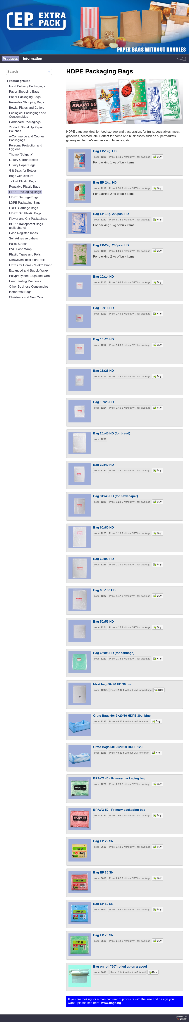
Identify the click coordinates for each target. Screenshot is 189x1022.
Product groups (18, 81)
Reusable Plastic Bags (24, 186)
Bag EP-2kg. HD (105, 182)
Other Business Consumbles (28, 286)
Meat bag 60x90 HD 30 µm (112, 684)
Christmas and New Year (26, 297)
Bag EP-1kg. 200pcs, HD (111, 214)
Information (32, 59)
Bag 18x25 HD (103, 402)
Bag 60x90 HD (103, 559)
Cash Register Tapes (23, 233)
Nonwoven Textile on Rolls (27, 260)
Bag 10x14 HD (103, 276)
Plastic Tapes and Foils (25, 254)
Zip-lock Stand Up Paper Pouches (26, 129)
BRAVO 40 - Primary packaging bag (119, 778)
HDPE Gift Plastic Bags (25, 213)
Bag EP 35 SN (103, 872)
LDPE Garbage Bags (23, 208)
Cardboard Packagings (25, 122)
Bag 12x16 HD (103, 308)
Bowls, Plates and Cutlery (26, 107)
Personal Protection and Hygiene (25, 147)
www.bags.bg (111, 1003)
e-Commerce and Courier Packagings (26, 138)
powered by (182, 1017)
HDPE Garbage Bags (24, 197)
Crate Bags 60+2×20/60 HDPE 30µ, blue (122, 715)
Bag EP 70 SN (103, 935)
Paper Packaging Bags (25, 97)
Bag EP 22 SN (103, 841)
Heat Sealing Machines (25, 281)
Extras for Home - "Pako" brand (30, 265)
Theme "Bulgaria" (21, 154)
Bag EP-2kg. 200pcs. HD (111, 245)
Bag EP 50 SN (103, 904)
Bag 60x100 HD (104, 590)
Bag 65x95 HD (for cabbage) (113, 653)
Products (10, 59)
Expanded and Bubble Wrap (28, 270)
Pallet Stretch (18, 244)
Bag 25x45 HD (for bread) (111, 433)
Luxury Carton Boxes (23, 160)
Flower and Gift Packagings (28, 218)
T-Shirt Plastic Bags (22, 181)
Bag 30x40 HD (103, 465)
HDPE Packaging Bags (25, 192)
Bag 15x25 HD (103, 370)
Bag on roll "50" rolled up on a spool (120, 966)
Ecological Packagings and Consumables (27, 114)
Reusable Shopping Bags (26, 102)
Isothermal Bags (20, 292)
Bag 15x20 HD (103, 339)
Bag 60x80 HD (103, 527)
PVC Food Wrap (20, 249)
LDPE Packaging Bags (24, 202)
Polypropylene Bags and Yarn (29, 276)
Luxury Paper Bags (22, 165)
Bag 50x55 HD (103, 621)
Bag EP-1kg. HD (105, 151)
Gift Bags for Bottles (23, 170)
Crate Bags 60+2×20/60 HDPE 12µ (117, 747)
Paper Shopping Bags (24, 91)
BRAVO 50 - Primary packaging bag (119, 810)
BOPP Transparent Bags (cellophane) (26, 225)
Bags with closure (21, 176)
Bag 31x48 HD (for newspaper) (115, 496)
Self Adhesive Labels (23, 238)
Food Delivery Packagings (27, 86)
